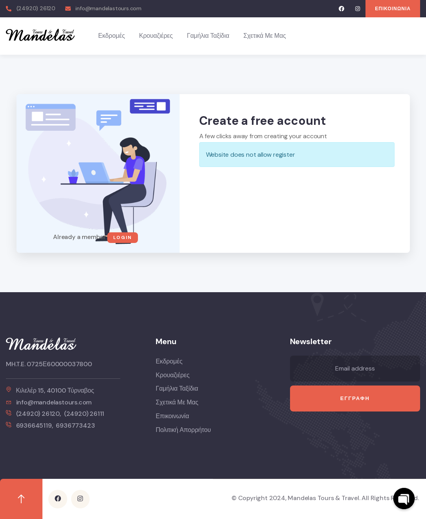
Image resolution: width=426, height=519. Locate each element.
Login (122, 237)
